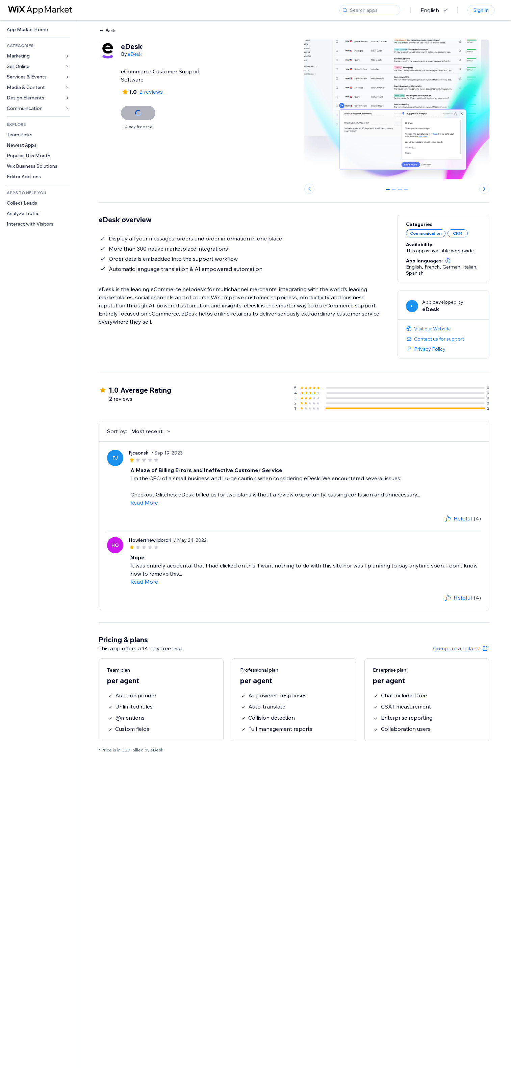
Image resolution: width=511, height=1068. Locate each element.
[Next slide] (484, 189)
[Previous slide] (309, 189)
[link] (38, 29)
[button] (448, 261)
